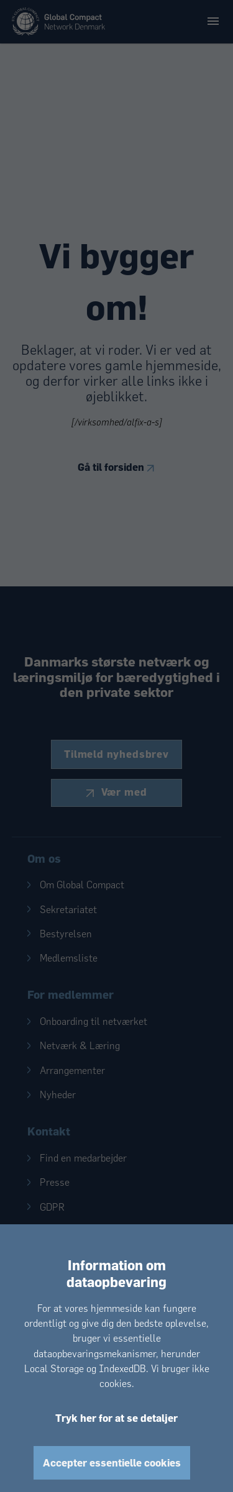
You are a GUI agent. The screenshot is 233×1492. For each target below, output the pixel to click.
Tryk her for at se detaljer (116, 1418)
